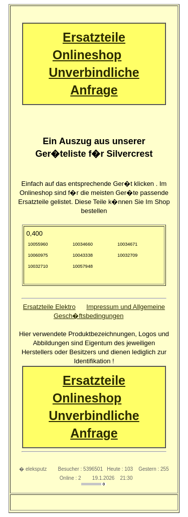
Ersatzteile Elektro (49, 307)
